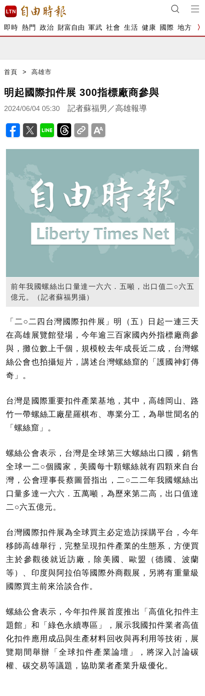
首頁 (10, 72)
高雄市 (41, 72)
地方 (184, 27)
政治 (47, 27)
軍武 (95, 27)
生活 (131, 27)
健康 (149, 27)
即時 (11, 27)
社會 (113, 27)
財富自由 (71, 27)
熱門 (29, 27)
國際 (167, 27)
